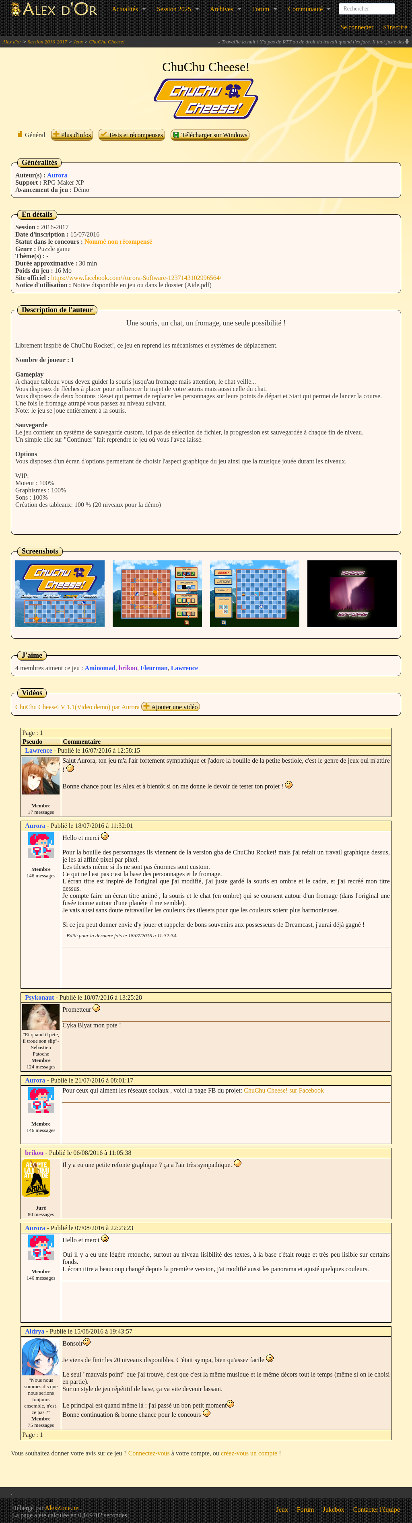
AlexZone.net (62, 1507)
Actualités (125, 9)
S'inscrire (395, 27)
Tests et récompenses (132, 135)
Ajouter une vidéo (170, 707)
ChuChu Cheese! (106, 42)
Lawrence (184, 668)
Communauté (305, 9)
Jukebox (333, 1509)
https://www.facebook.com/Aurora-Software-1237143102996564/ (136, 277)
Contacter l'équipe (376, 1509)
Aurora (57, 175)
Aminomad (99, 668)
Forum (261, 9)
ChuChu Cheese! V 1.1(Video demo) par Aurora (77, 707)
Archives (221, 9)
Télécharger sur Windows (210, 134)
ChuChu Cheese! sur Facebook (284, 1090)
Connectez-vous (149, 1453)
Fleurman (154, 668)
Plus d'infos (72, 135)
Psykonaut (39, 997)
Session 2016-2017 (47, 42)
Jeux (78, 42)
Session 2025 (174, 9)
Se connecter (356, 27)
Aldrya (34, 1331)
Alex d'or (11, 42)
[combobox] (367, 5)
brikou (128, 668)
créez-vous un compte (249, 1453)
